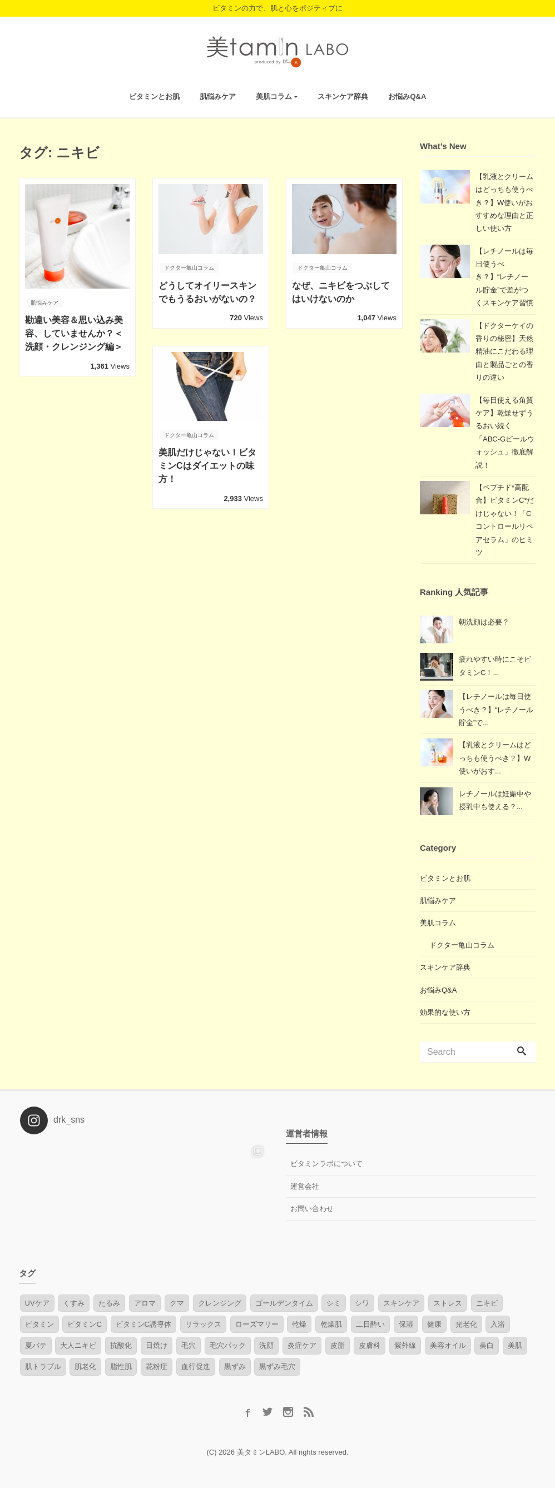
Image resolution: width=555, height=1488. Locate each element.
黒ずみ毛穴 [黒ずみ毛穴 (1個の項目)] (277, 1366)
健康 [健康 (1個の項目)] (434, 1324)
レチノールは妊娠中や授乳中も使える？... (495, 800)
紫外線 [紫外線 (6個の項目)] (405, 1345)
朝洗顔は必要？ (484, 622)
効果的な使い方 (445, 1012)
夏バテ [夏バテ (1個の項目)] (36, 1345)
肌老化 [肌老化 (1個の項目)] (85, 1366)
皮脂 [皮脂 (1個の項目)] (337, 1345)
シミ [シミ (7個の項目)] (333, 1303)
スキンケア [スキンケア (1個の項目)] (401, 1303)
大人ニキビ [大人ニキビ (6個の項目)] (78, 1345)
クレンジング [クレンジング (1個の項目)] (219, 1303)
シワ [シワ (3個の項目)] (362, 1303)
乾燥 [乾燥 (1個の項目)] (299, 1324)
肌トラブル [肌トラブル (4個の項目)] (43, 1366)
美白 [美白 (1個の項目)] (486, 1345)
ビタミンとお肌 (154, 96)
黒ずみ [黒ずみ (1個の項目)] (235, 1366)
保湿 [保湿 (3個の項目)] (406, 1324)
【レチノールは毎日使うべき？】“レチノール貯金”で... (496, 709)
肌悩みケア (218, 96)
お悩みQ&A (407, 96)
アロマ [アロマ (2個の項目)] (145, 1303)
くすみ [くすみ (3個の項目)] (74, 1303)
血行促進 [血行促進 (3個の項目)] (195, 1366)
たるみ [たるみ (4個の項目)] (109, 1303)
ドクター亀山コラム (461, 945)
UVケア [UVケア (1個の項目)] (37, 1303)
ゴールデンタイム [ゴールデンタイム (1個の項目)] (284, 1303)
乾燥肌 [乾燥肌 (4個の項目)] (331, 1324)
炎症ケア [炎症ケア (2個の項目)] (302, 1345)
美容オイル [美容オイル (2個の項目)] (448, 1345)
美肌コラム (274, 96)
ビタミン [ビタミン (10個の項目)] (39, 1324)
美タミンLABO (261, 1452)
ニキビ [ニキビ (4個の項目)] (487, 1303)
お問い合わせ (312, 1208)
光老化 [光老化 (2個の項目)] (466, 1324)
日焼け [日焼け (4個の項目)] (156, 1345)
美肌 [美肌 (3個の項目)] (515, 1345)
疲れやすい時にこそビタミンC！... (495, 665)
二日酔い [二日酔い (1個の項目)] (370, 1324)
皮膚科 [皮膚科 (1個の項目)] (369, 1345)
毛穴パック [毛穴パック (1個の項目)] (228, 1345)
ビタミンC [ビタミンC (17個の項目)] (84, 1324)
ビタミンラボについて (326, 1163)
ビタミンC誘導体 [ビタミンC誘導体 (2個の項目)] (143, 1324)
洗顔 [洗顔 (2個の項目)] (266, 1345)
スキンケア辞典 (343, 96)
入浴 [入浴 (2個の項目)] (497, 1324)
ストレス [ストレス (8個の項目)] (447, 1303)
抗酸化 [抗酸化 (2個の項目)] (121, 1345)
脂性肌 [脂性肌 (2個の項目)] (121, 1366)
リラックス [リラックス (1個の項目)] (203, 1324)
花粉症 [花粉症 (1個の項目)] (156, 1366)
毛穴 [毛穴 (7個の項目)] (188, 1345)
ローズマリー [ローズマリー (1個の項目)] (257, 1324)
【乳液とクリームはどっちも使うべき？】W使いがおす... (495, 758)
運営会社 (304, 1186)
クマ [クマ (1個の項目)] (177, 1303)
